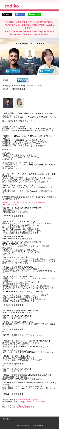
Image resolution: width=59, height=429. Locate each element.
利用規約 (6, 419)
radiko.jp (11, 6)
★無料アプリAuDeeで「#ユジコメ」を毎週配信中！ (24, 202)
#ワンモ (22, 405)
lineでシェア (34, 14)
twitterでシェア (7, 14)
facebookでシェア (20, 14)
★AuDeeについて (10, 204)
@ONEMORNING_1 (25, 407)
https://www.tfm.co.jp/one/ (28, 400)
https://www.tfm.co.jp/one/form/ (34, 401)
